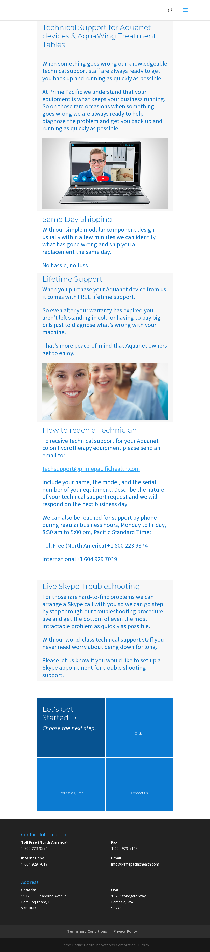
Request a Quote (70, 793)
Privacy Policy (125, 931)
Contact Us (139, 793)
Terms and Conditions (87, 931)
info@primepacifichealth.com (135, 864)
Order (139, 733)
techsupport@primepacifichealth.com (91, 469)
